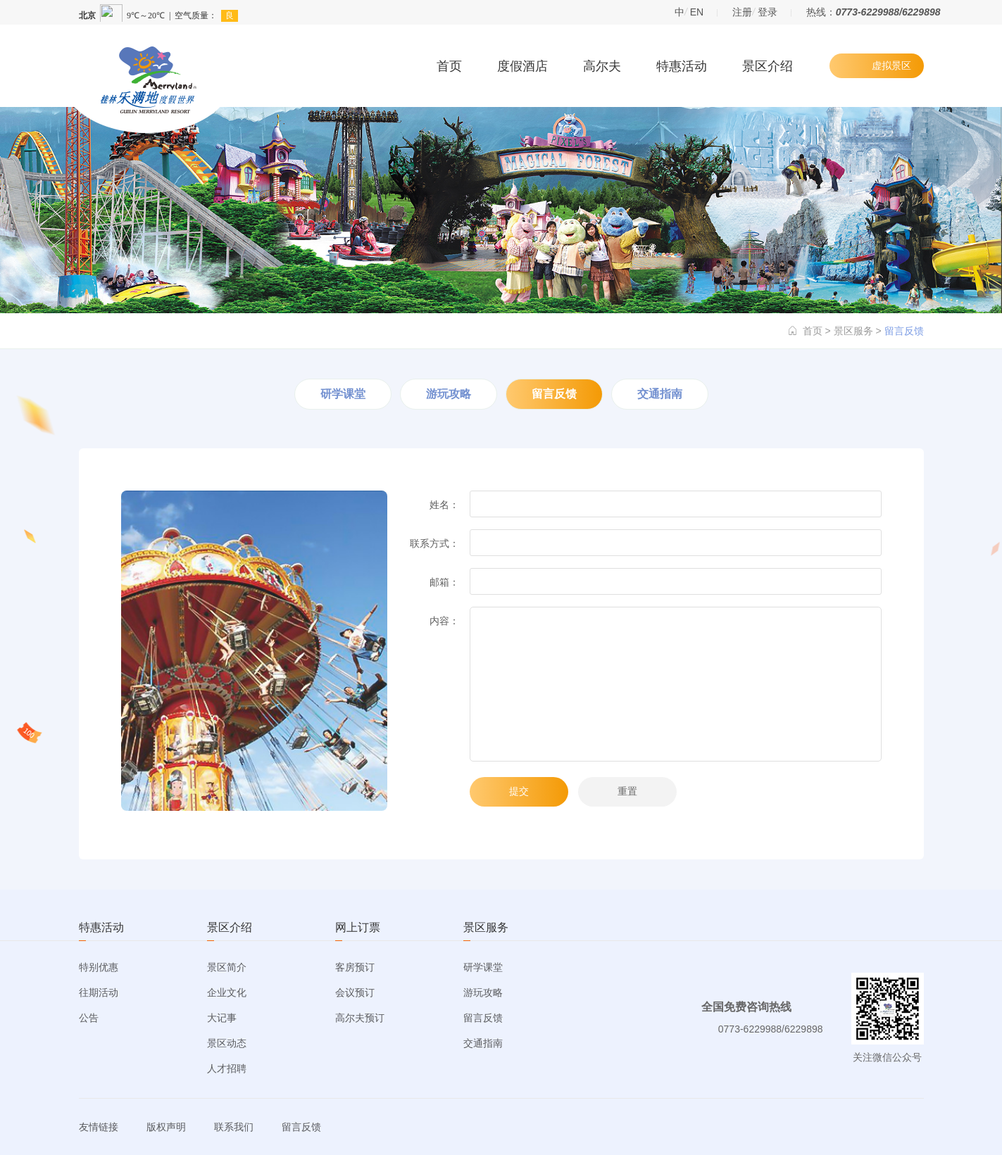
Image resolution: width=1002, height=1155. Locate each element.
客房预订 (355, 967)
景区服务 (853, 330)
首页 (449, 66)
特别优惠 (98, 967)
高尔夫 (602, 66)
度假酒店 (522, 66)
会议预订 (355, 992)
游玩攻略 (448, 394)
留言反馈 (554, 394)
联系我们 (233, 1126)
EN (696, 12)
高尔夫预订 (359, 1017)
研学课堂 (342, 394)
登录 (767, 12)
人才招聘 (226, 1068)
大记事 (222, 1017)
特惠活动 (681, 66)
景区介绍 (767, 66)
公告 (89, 1017)
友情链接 (98, 1126)
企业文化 (226, 992)
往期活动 (98, 992)
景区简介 (226, 967)
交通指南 (659, 394)
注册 (742, 12)
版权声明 (166, 1126)
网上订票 (357, 927)
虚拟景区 (891, 65)
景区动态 (226, 1043)
